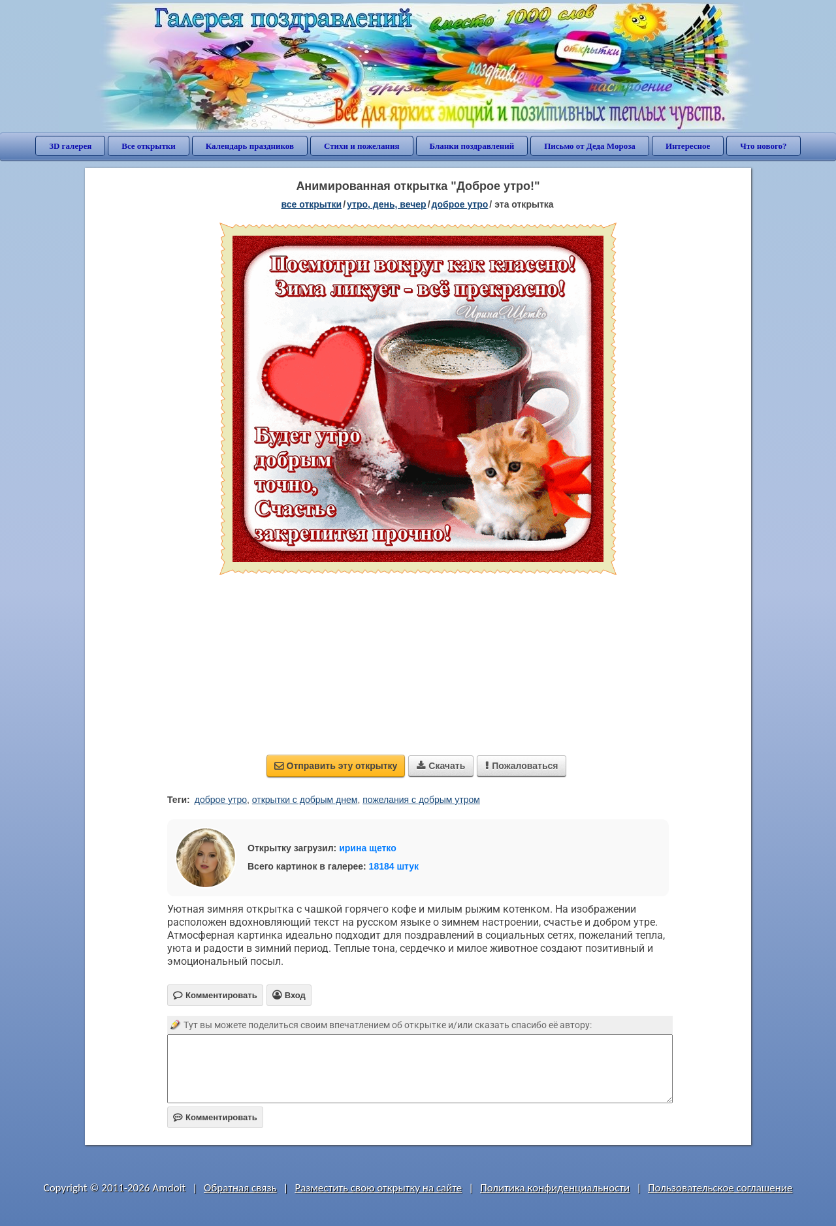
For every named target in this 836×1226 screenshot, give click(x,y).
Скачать (441, 766)
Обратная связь (240, 1188)
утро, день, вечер (386, 204)
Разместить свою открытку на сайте (378, 1188)
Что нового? (763, 146)
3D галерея (70, 146)
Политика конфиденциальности (555, 1188)
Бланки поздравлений (472, 146)
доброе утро (460, 204)
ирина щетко (367, 848)
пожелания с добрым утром (421, 799)
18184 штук (394, 866)
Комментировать (215, 1117)
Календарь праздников (250, 146)
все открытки (311, 204)
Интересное (688, 146)
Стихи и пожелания (362, 146)
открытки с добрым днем (305, 799)
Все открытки (148, 146)
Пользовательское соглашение (720, 1188)
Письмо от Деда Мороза (589, 146)
